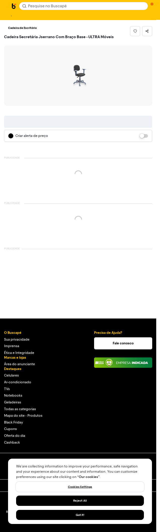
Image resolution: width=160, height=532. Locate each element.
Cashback (12, 442)
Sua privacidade (16, 339)
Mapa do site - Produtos (23, 415)
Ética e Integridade (19, 353)
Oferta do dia (14, 436)
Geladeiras (12, 402)
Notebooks (13, 395)
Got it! (80, 515)
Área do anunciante (19, 364)
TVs (7, 389)
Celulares (11, 375)
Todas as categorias (20, 409)
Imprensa (11, 346)
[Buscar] (24, 6)
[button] (135, 31)
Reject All (80, 500)
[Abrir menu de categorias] (6, 5)
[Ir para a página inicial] (14, 6)
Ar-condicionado (17, 382)
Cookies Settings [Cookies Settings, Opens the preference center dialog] (80, 487)
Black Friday (13, 422)
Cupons (10, 429)
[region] (80, 491)
